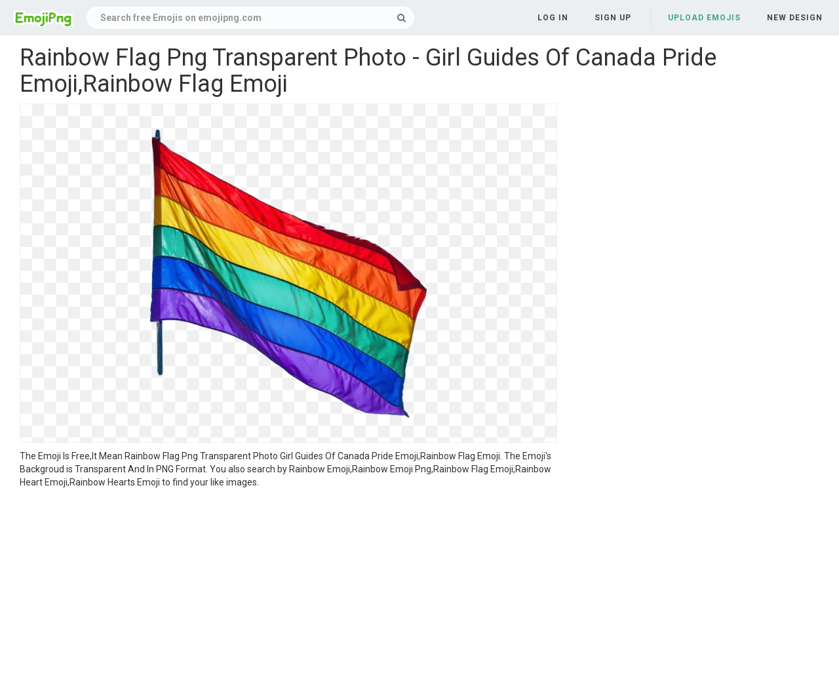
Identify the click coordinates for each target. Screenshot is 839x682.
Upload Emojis (704, 17)
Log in (552, 17)
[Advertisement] (288, 587)
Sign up (613, 17)
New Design (795, 17)
